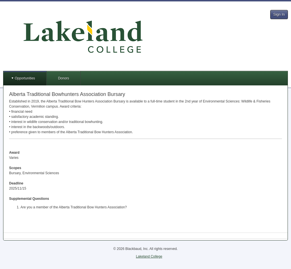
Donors (63, 78)
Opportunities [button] (25, 78)
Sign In (279, 14)
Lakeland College (149, 256)
